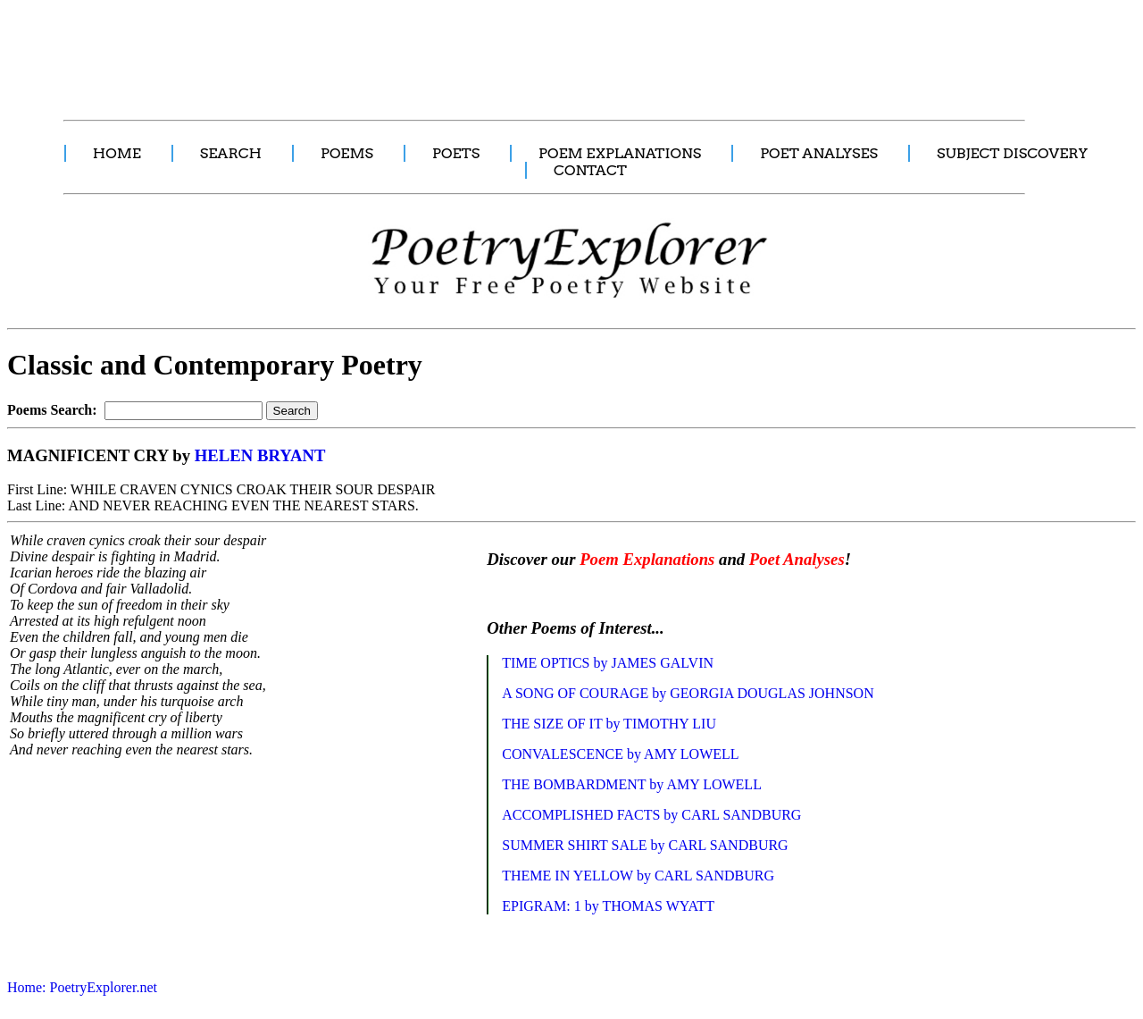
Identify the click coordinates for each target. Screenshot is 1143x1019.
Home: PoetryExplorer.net (82, 987)
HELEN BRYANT (260, 455)
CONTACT (590, 170)
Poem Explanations (647, 559)
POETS (456, 153)
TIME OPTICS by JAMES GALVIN (607, 662)
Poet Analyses (797, 559)
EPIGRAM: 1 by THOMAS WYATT (608, 906)
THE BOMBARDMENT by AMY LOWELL (632, 784)
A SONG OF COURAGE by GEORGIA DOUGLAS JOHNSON (687, 693)
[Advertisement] (335, 50)
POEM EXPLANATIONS (619, 153)
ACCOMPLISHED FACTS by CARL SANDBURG (651, 814)
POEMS (347, 153)
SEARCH (231, 153)
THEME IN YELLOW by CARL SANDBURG (638, 875)
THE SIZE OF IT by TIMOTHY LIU (609, 723)
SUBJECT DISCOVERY (1012, 153)
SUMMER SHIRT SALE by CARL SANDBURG (645, 845)
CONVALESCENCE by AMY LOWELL (620, 754)
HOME (117, 153)
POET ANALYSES (819, 153)
